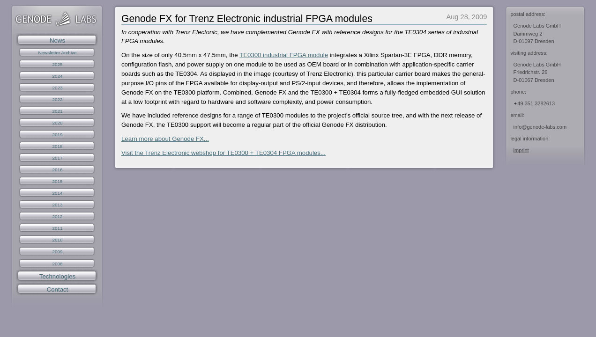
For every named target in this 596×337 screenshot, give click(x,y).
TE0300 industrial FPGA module (283, 55)
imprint (521, 150)
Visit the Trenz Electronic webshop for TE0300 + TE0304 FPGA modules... (223, 152)
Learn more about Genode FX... (165, 138)
